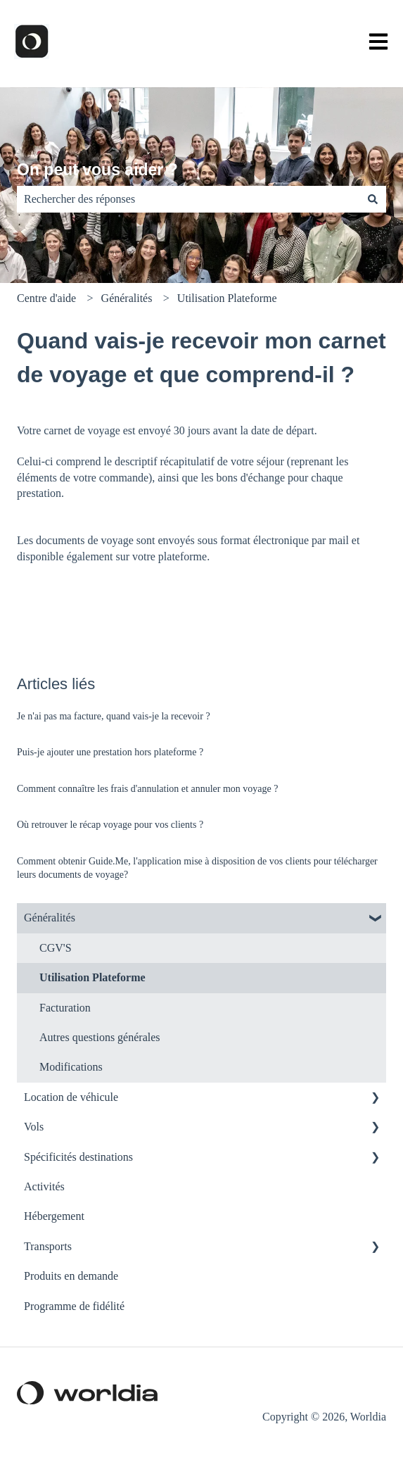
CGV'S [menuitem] (55, 948)
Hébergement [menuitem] (54, 1216)
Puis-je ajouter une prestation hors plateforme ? (110, 752)
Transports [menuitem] (48, 1246)
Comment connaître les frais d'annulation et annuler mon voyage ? (147, 788)
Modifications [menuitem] (71, 1067)
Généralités (127, 298)
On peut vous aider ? (97, 169)
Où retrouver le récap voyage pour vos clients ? (110, 824)
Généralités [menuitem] (49, 918)
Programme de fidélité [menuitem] (74, 1306)
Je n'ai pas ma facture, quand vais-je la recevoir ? (113, 716)
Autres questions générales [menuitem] (99, 1037)
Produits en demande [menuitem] (71, 1276)
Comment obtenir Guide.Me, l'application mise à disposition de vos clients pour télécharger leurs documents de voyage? (197, 868)
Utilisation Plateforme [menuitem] (92, 977)
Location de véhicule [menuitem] (71, 1097)
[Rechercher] (372, 199)
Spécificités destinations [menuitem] (78, 1157)
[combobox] (188, 199)
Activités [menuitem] (44, 1186)
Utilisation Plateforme (227, 298)
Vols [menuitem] (34, 1127)
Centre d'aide (46, 298)
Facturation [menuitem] (65, 1008)
